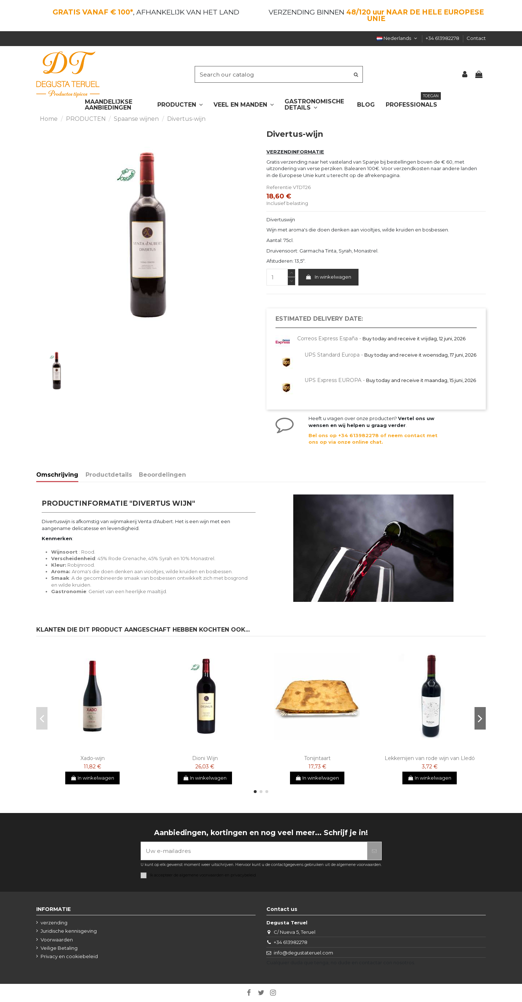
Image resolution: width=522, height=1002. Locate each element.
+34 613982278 (443, 38)
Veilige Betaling (59, 948)
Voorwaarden (57, 940)
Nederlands (397, 38)
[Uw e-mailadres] (254, 851)
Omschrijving (57, 475)
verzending (54, 922)
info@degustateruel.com (303, 953)
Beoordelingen (162, 475)
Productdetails (109, 475)
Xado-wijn (92, 758)
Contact (476, 38)
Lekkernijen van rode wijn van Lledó (430, 758)
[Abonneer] (374, 851)
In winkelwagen (328, 277)
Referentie (279, 187)
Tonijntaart (317, 758)
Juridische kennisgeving (69, 931)
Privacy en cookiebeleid (69, 956)
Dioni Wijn (205, 758)
